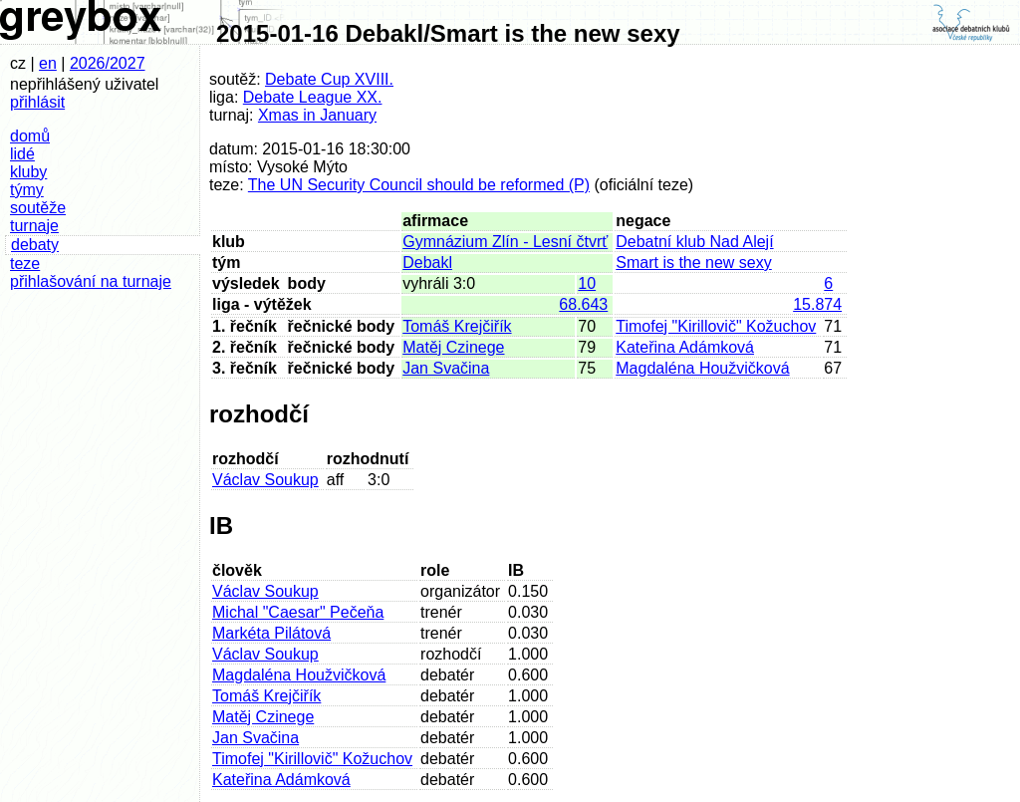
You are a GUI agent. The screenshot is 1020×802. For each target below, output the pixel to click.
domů (30, 136)
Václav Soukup (265, 479)
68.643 (583, 304)
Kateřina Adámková (685, 347)
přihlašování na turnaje (90, 281)
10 (587, 283)
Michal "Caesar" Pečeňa (297, 612)
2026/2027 (107, 63)
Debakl (427, 262)
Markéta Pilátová (271, 633)
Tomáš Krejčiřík (456, 326)
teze (25, 263)
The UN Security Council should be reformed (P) (419, 184)
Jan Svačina (445, 368)
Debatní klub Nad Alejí (694, 241)
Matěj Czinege (453, 347)
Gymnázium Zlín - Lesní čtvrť (505, 241)
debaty (35, 244)
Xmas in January (317, 115)
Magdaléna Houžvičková (702, 368)
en (48, 63)
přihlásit (37, 102)
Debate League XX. (312, 97)
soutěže (38, 207)
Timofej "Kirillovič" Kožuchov (716, 326)
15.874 (817, 304)
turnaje (34, 225)
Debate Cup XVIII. (329, 79)
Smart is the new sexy (694, 262)
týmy (27, 189)
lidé (22, 153)
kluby (28, 171)
